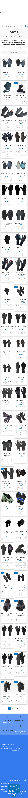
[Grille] (1, 47)
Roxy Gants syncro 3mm (21, 585)
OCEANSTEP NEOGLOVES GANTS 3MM (7, 533)
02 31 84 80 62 (5, 746)
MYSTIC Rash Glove (7, 248)
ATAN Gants (7, 506)
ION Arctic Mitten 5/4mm (21, 223)
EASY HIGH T (20, 793)
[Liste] (3, 47)
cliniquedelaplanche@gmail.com (10, 748)
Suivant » (17, 708)
